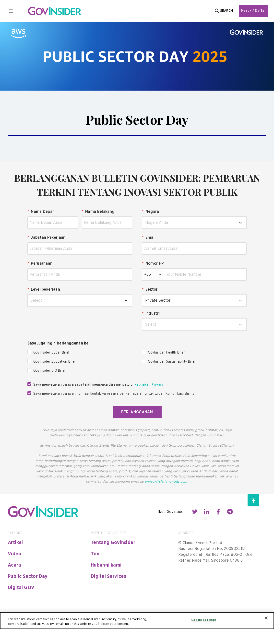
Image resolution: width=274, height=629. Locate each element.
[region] (137, 620)
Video (14, 553)
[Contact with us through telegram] (230, 512)
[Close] (266, 618)
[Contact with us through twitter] (195, 512)
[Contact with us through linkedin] (206, 512)
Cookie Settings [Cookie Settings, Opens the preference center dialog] (203, 620)
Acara (14, 565)
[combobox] (194, 222)
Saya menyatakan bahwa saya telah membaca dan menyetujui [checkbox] (98, 384)
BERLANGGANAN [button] (137, 412)
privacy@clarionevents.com (166, 481)
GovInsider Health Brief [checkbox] (166, 352)
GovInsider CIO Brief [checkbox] (49, 370)
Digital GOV (21, 587)
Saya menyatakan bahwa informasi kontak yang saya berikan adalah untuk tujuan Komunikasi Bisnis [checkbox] (113, 393)
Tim (95, 553)
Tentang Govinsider (113, 542)
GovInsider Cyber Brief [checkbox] (51, 352)
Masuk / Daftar (253, 10)
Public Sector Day (28, 576)
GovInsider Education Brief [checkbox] (54, 361)
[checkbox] (29, 352)
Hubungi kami (106, 565)
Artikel (15, 542)
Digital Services (108, 576)
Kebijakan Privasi (148, 384)
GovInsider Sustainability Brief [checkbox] (172, 361)
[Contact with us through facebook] (218, 512)
